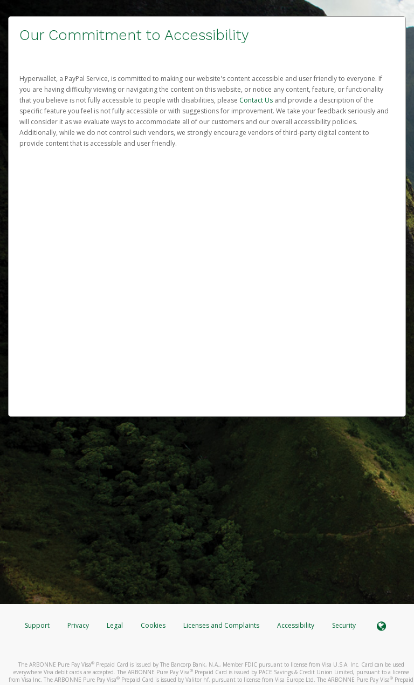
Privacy (78, 625)
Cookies (153, 625)
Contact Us (256, 100)
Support (37, 625)
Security (344, 625)
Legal (115, 625)
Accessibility (295, 625)
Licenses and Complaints (222, 625)
